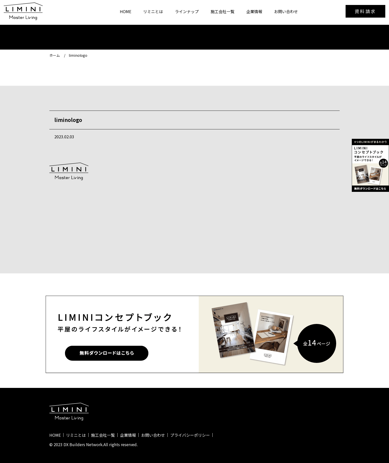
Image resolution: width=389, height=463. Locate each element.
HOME (125, 11)
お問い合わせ (286, 11)
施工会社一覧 (222, 11)
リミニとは (153, 11)
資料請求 (365, 11)
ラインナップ (187, 11)
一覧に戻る (194, 238)
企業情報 (254, 11)
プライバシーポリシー (190, 435)
